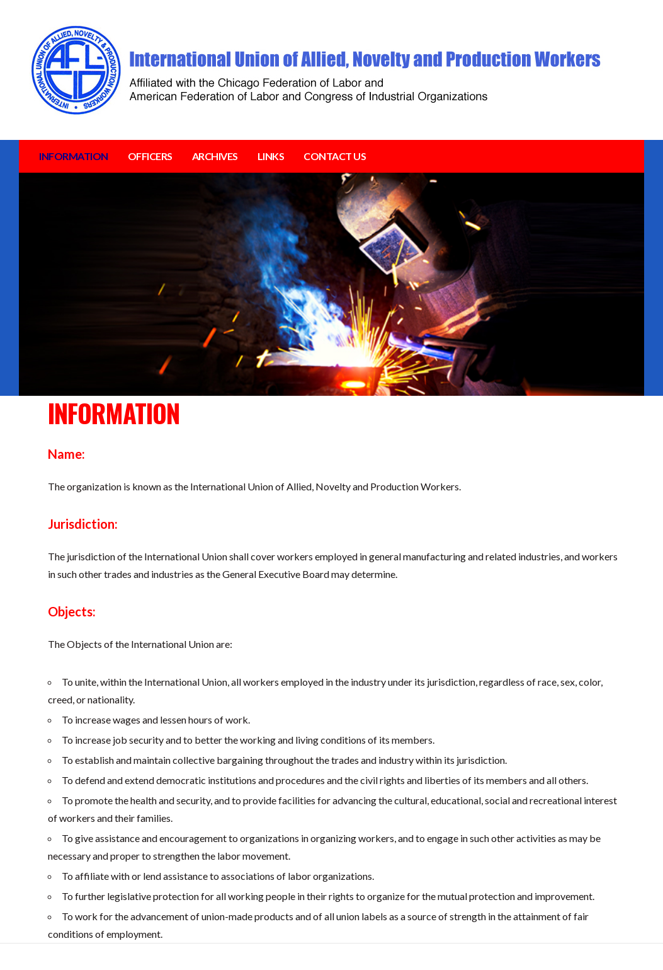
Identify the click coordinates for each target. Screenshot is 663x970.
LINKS (271, 156)
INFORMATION (73, 156)
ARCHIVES (215, 156)
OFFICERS (150, 156)
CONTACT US (334, 156)
